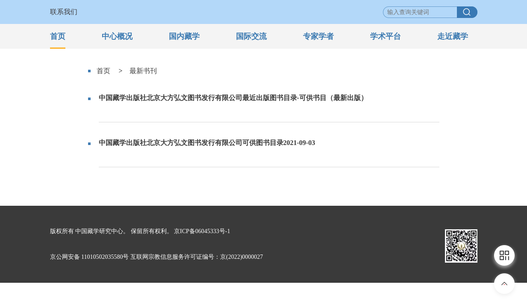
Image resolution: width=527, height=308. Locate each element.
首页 (57, 36)
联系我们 (63, 11)
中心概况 (117, 36)
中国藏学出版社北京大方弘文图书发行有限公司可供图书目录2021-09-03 (207, 142)
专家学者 (318, 36)
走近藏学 (452, 36)
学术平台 (385, 36)
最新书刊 (143, 70)
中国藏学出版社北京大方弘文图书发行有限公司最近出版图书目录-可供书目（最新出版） (233, 97)
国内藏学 (184, 36)
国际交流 (251, 36)
